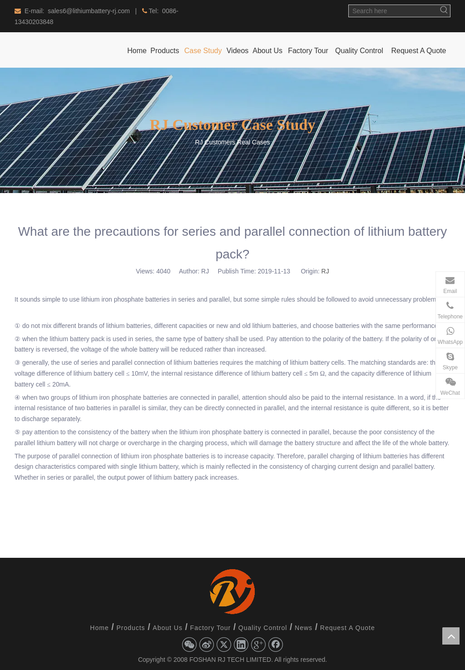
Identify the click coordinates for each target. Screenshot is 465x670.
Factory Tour (210, 627)
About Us (168, 627)
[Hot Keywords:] (444, 11)
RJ (325, 271)
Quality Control (262, 627)
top (451, 636)
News (303, 627)
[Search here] (393, 11)
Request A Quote (347, 627)
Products (130, 627)
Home (99, 627)
